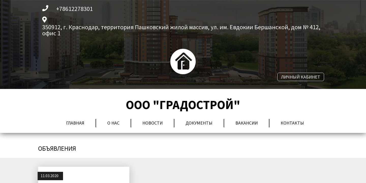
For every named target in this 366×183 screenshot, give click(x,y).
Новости (152, 123)
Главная (75, 123)
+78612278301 (74, 9)
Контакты (292, 123)
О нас (113, 123)
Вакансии (246, 123)
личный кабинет (300, 77)
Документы (199, 123)
